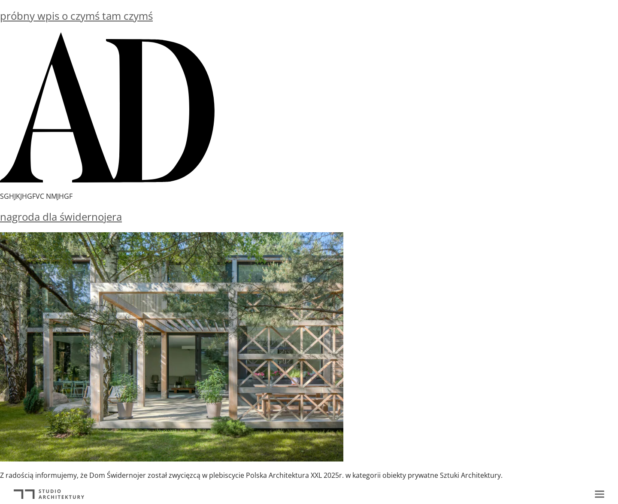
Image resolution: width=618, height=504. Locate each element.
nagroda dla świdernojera (61, 216)
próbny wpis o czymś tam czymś (76, 16)
